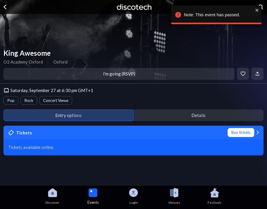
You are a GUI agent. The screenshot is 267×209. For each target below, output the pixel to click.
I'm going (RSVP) (119, 73)
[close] (256, 10)
